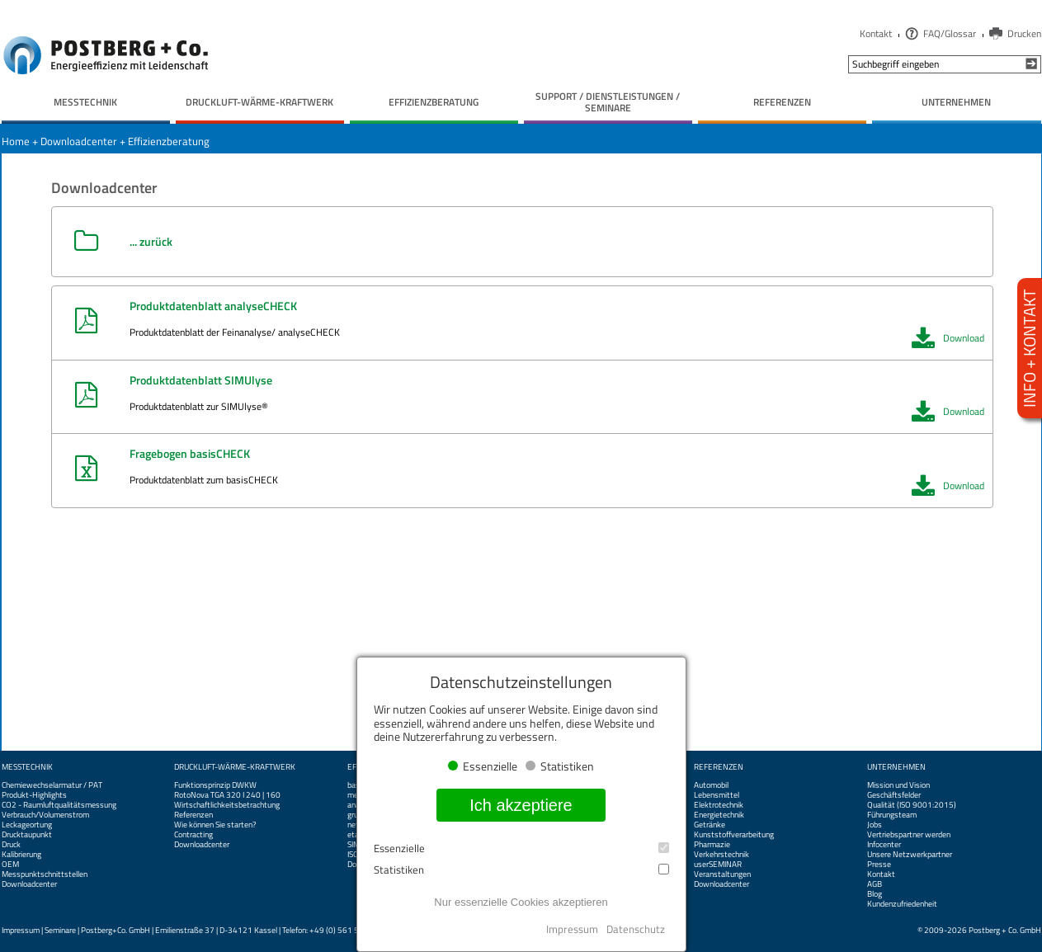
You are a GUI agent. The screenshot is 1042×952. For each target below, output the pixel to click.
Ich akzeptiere (521, 805)
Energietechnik (719, 815)
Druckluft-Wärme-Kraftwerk (234, 767)
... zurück (151, 241)
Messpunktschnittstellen (44, 874)
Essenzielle (521, 848)
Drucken (1024, 33)
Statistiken (521, 870)
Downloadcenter (78, 141)
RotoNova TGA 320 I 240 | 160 (227, 795)
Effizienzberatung (169, 141)
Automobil (711, 785)
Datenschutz (635, 929)
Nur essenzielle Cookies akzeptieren (520, 902)
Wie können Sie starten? (215, 825)
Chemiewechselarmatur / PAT (52, 785)
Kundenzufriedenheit (902, 904)
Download (948, 339)
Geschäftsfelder (894, 795)
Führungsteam (892, 815)
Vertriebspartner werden (908, 835)
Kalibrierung (21, 855)
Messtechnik (27, 767)
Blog (874, 894)
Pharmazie (712, 845)
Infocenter (884, 845)
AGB (874, 884)
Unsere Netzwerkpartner (909, 855)
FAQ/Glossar (949, 33)
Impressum (21, 930)
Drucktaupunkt (27, 835)
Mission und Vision (898, 785)
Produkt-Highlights (34, 795)
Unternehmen (896, 767)
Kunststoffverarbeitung (734, 835)
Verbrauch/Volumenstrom (45, 815)
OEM (10, 865)
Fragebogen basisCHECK (190, 454)
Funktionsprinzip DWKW (215, 785)
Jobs (874, 825)
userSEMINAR (718, 865)
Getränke (709, 825)
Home (16, 141)
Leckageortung (27, 825)
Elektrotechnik (718, 805)
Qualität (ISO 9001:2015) (911, 805)
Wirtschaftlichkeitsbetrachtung (227, 805)
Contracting (193, 835)
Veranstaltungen (722, 874)
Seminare (60, 930)
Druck (11, 845)
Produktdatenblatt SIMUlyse (201, 380)
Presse (879, 865)
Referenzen (193, 815)
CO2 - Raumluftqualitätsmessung (59, 805)
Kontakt (876, 33)
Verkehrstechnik (721, 855)
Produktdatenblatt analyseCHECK (213, 306)
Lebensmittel (716, 795)
